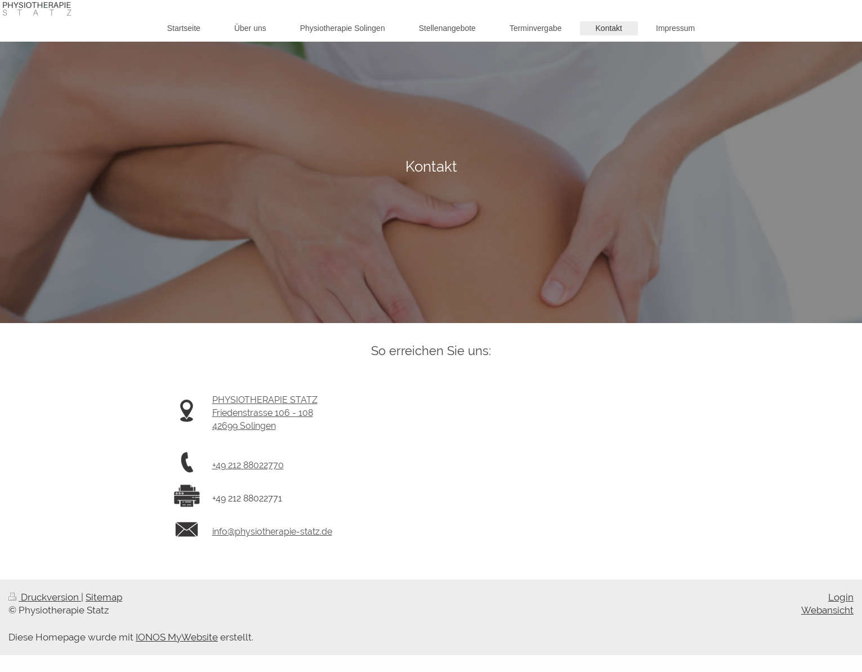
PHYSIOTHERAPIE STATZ (265, 400)
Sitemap (104, 597)
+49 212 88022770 (248, 465)
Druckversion (44, 597)
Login (841, 597)
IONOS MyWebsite (177, 637)
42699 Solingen (244, 425)
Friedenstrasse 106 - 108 (262, 412)
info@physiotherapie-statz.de (272, 531)
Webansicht (827, 610)
